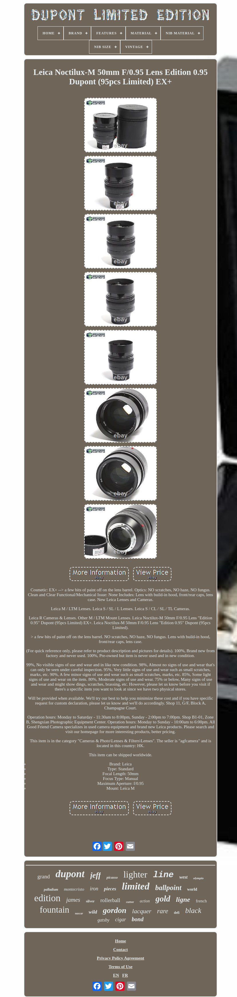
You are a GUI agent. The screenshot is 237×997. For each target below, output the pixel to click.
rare (162, 911)
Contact (120, 949)
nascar (79, 913)
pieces (110, 888)
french (201, 901)
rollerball (110, 900)
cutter (130, 902)
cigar (120, 919)
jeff (95, 875)
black (193, 910)
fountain (54, 910)
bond (137, 919)
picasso (112, 877)
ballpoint (168, 887)
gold (162, 898)
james (73, 899)
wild (93, 912)
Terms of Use (120, 966)
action (145, 901)
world (192, 889)
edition (47, 898)
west (183, 877)
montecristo (74, 889)
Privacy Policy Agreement (120, 958)
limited (135, 886)
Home (120, 941)
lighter (135, 874)
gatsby (104, 920)
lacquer (141, 911)
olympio (198, 878)
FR (125, 975)
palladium (51, 889)
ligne (183, 899)
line (163, 875)
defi (176, 913)
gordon (114, 910)
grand (43, 876)
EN (116, 975)
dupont (70, 873)
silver (90, 901)
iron (94, 888)
